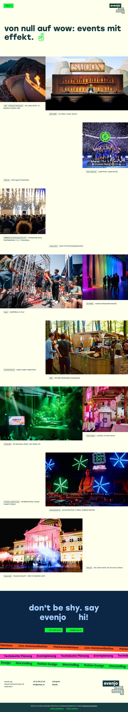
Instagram (56, 681)
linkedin (55, 684)
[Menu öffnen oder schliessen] (9, 6)
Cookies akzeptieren (57, 708)
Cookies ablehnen (72, 708)
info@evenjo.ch (76, 630)
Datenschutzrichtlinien (90, 706)
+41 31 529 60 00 (55, 630)
